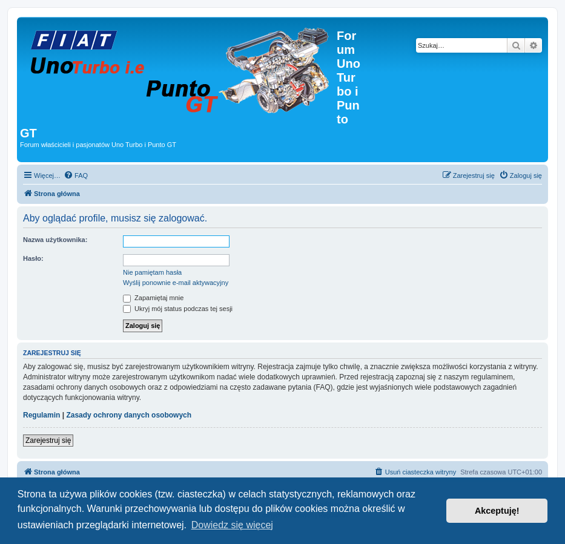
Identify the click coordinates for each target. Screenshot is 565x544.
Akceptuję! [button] (497, 511)
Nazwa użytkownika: (55, 239)
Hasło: (33, 258)
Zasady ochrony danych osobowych (128, 415)
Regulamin (41, 415)
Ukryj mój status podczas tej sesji (178, 308)
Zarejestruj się (48, 440)
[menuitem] (76, 175)
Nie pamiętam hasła (152, 272)
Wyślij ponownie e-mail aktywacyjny (175, 282)
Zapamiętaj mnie (153, 297)
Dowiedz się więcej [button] (232, 525)
